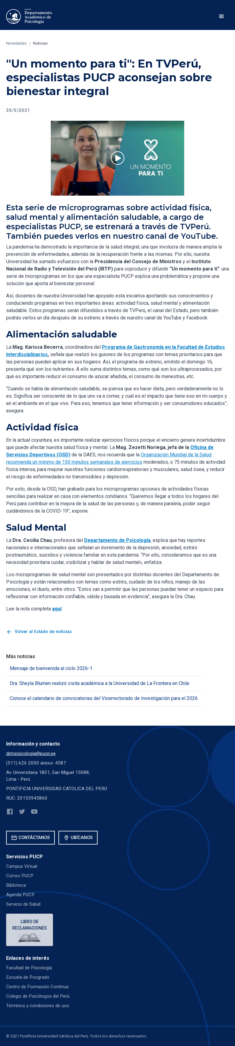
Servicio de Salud (23, 904)
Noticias (40, 43)
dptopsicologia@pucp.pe (31, 753)
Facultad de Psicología (29, 967)
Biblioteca (16, 885)
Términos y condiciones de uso (37, 1005)
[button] (221, 16)
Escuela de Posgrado (27, 977)
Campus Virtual (21, 866)
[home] (29, 16)
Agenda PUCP (20, 894)
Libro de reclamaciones (29, 924)
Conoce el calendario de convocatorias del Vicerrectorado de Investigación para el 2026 (104, 698)
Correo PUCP (19, 875)
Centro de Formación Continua (37, 986)
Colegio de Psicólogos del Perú (37, 996)
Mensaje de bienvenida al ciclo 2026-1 (51, 668)
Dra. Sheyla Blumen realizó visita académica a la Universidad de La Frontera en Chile (99, 683)
